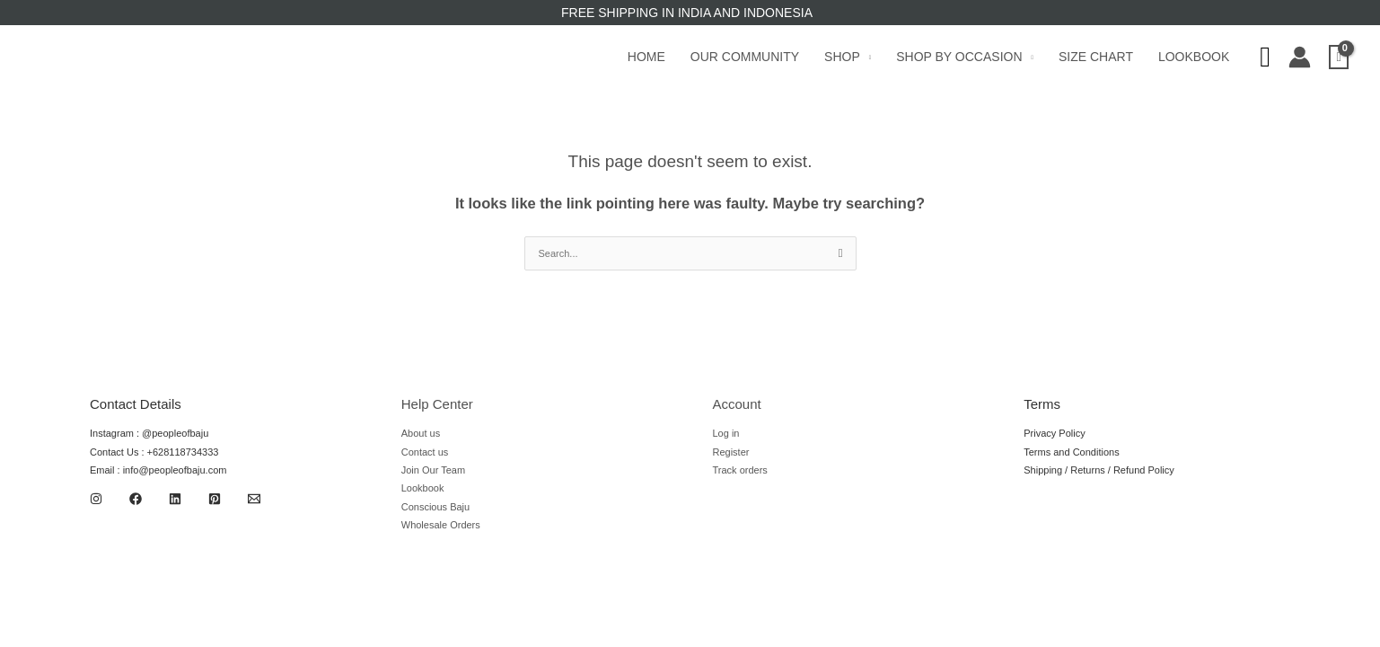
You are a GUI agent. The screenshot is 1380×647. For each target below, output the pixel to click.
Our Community (744, 56)
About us (420, 433)
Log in (726, 433)
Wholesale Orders (440, 524)
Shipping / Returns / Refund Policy (1099, 470)
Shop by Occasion (959, 56)
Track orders (740, 470)
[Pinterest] (214, 498)
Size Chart (1096, 56)
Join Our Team (433, 470)
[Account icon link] (1299, 57)
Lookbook (1193, 56)
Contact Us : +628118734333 (154, 452)
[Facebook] (135, 498)
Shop (842, 56)
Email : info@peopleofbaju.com (158, 470)
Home (646, 56)
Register (731, 452)
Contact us (425, 452)
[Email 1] (254, 498)
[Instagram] (96, 498)
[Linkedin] (175, 498)
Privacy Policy (1054, 433)
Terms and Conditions (1071, 452)
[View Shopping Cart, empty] (1339, 57)
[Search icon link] (1265, 57)
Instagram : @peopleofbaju (149, 433)
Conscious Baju (435, 506)
